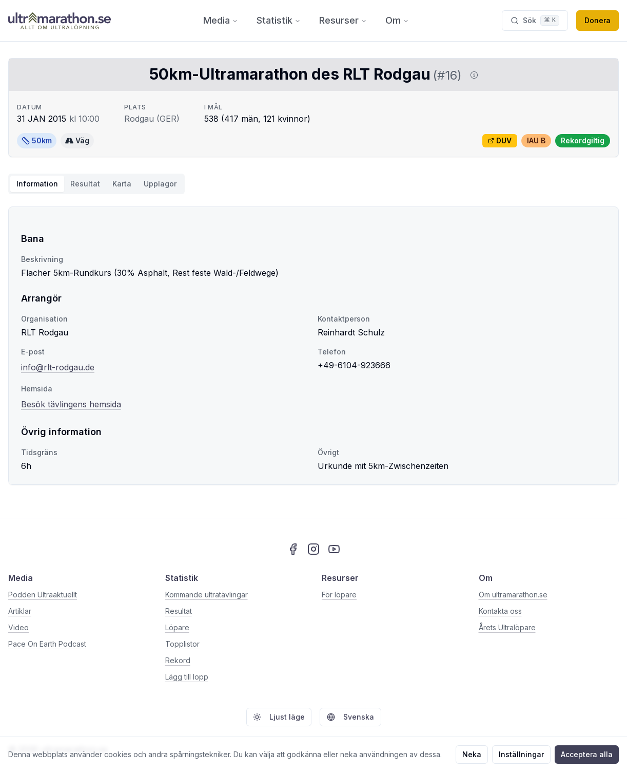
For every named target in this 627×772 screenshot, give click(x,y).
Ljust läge (279, 716)
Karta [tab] (121, 183)
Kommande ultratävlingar (206, 594)
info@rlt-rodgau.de (57, 367)
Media (220, 20)
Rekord (177, 660)
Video (18, 627)
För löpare (339, 594)
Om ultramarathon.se (513, 594)
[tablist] (96, 184)
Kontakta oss (500, 611)
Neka (471, 754)
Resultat (178, 611)
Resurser (343, 20)
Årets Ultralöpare (507, 627)
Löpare (177, 627)
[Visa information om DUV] (472, 75)
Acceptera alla (587, 754)
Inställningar (521, 754)
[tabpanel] (313, 345)
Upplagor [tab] (160, 183)
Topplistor (182, 643)
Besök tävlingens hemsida (71, 403)
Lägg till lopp (186, 676)
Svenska (350, 716)
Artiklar (19, 611)
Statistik (279, 20)
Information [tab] (37, 183)
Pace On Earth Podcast (47, 643)
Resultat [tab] (85, 183)
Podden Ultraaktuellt (42, 594)
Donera (597, 20)
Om (397, 20)
